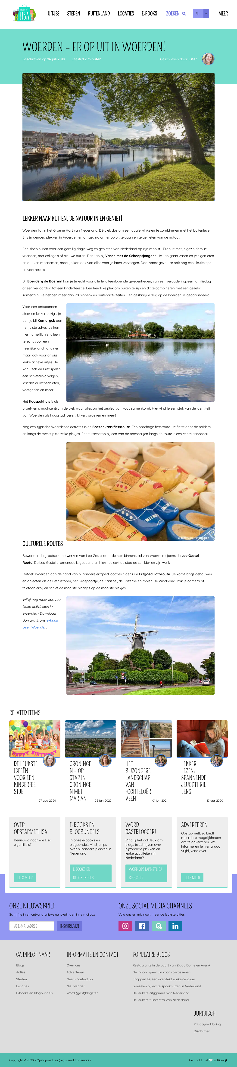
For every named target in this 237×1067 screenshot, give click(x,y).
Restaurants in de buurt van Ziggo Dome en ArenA (171, 965)
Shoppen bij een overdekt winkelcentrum (164, 979)
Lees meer (25, 877)
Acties (20, 972)
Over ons (74, 965)
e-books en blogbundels (83, 873)
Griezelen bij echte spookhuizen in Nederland (167, 986)
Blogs (20, 965)
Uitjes (53, 14)
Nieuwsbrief (76, 986)
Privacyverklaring (207, 1024)
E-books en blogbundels (34, 993)
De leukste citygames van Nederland (161, 993)
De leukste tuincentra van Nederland (161, 1000)
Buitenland (99, 14)
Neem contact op (80, 979)
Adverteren (75, 972)
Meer (223, 14)
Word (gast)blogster (82, 993)
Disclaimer (202, 1031)
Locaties (126, 14)
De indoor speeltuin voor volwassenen (161, 972)
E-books (149, 14)
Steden (73, 14)
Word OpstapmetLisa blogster (145, 873)
